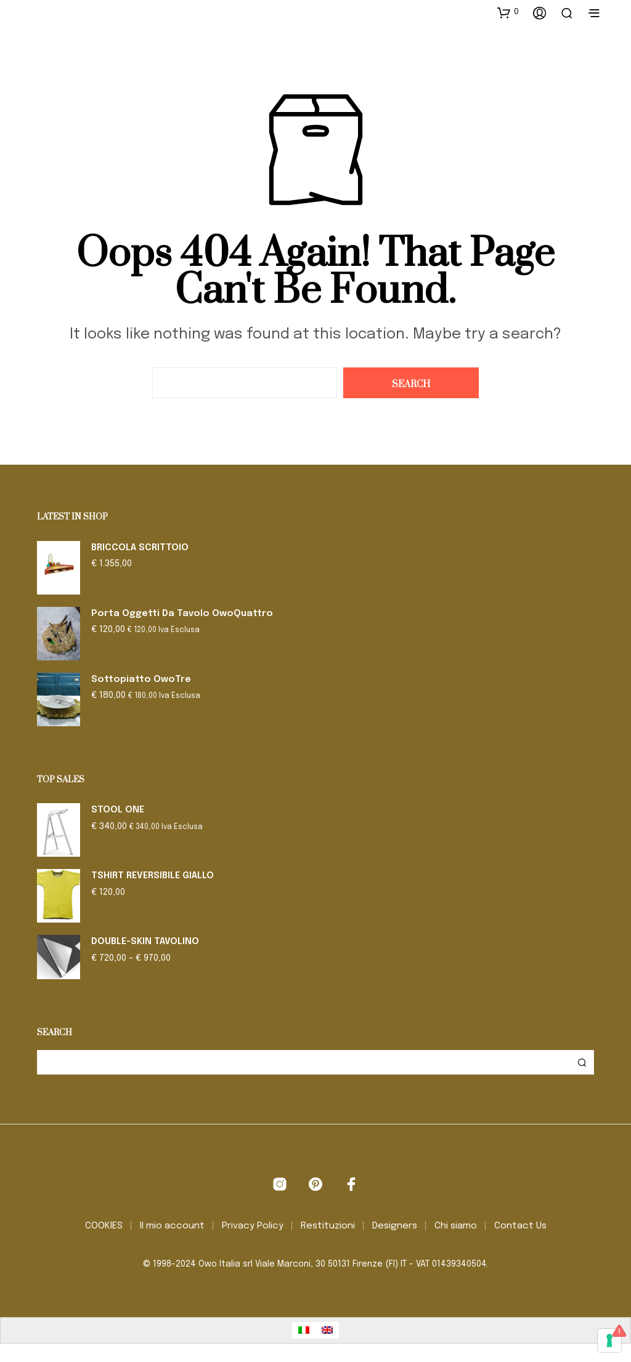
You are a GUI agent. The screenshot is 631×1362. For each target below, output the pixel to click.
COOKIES (104, 1226)
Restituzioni (328, 1226)
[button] (508, 12)
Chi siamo (455, 1226)
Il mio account (172, 1226)
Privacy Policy (252, 1226)
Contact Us (520, 1226)
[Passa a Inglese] (327, 1330)
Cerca (581, 1062)
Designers (394, 1226)
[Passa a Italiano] (304, 1330)
